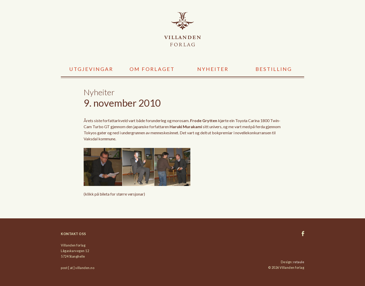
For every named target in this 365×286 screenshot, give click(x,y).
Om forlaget (152, 69)
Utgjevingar (91, 69)
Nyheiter (213, 69)
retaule (298, 262)
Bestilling (274, 69)
